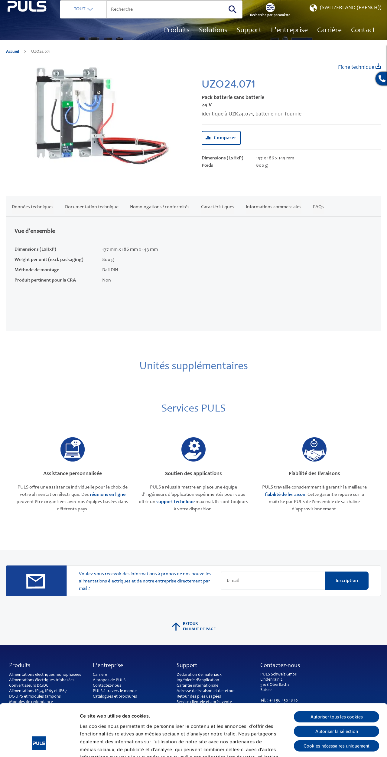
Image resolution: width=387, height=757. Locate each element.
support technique (175, 510)
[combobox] (162, 18)
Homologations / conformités (160, 215)
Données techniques (33, 215)
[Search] (232, 18)
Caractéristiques (217, 215)
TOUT (102, 17)
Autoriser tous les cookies (337, 671)
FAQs (318, 215)
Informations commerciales (273, 215)
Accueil (13, 60)
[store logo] (38, 33)
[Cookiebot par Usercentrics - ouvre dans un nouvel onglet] (39, 745)
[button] (344, 18)
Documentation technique (92, 215)
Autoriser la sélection (336, 685)
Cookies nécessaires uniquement (336, 700)
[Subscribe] (347, 589)
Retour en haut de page (194, 635)
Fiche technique (359, 75)
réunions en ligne (107, 503)
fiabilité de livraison (285, 503)
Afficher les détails (330, 745)
